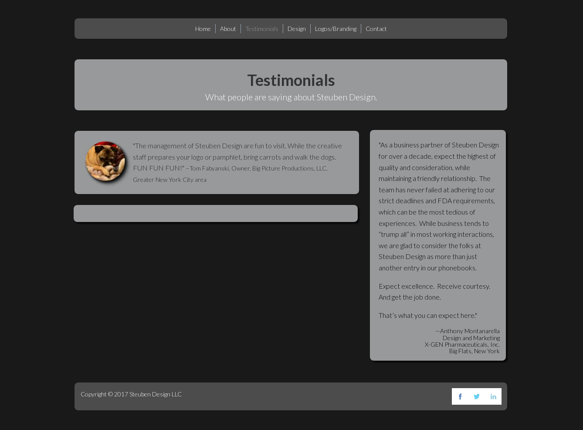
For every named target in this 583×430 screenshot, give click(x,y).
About (228, 28)
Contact (376, 28)
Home (203, 28)
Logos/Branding (335, 28)
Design (297, 28)
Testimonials (261, 28)
